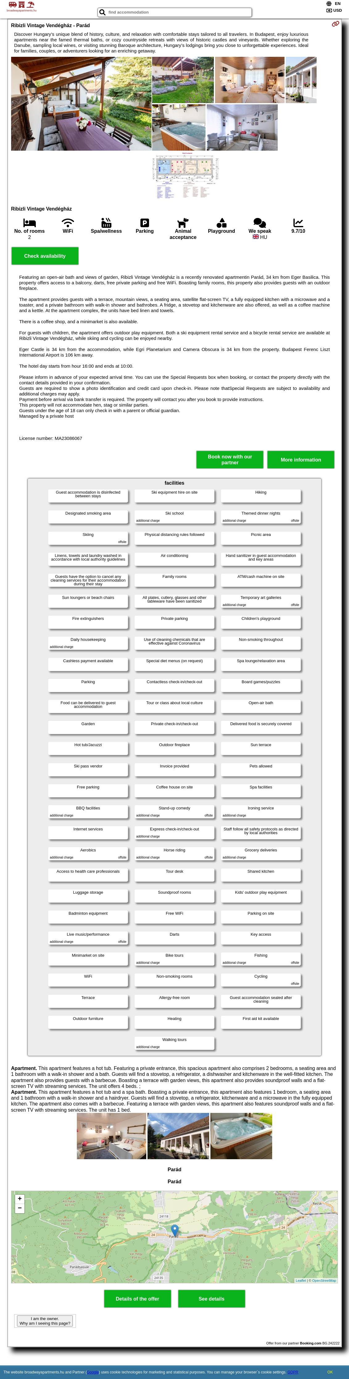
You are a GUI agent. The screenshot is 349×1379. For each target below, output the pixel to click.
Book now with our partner (230, 459)
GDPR (293, 1372)
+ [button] (20, 1199)
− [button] (20, 1208)
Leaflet (301, 1280)
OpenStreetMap (324, 1280)
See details (212, 1299)
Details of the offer (137, 1299)
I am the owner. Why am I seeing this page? (44, 1321)
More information (301, 459)
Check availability (44, 256)
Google (93, 1372)
